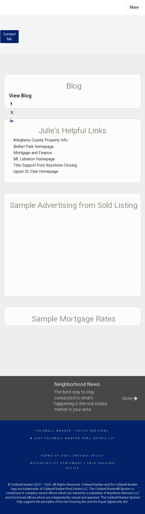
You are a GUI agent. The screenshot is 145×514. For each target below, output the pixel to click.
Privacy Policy (88, 455)
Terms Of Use (54, 455)
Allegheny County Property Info (40, 140)
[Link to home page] (8, 6)
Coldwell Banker (54, 431)
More (134, 7)
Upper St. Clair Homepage (35, 171)
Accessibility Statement (56, 463)
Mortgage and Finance (32, 152)
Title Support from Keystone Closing (45, 165)
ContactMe (9, 36)
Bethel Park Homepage (33, 146)
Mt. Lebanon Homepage (34, 159)
